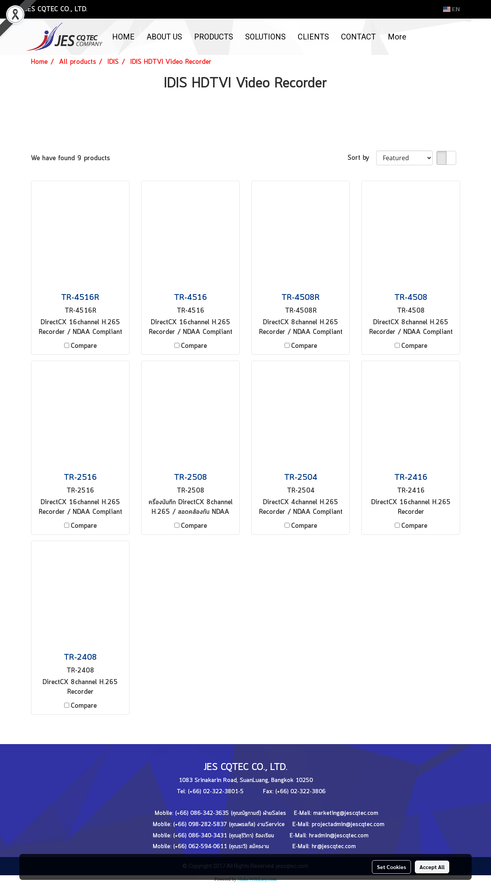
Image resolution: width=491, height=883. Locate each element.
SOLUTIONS (265, 36)
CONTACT (358, 36)
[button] (419, 37)
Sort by (362, 158)
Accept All (432, 866)
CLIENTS (313, 36)
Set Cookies (391, 866)
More (397, 36)
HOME (123, 36)
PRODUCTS (213, 36)
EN (451, 9)
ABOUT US (164, 36)
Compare (84, 346)
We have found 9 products (70, 158)
